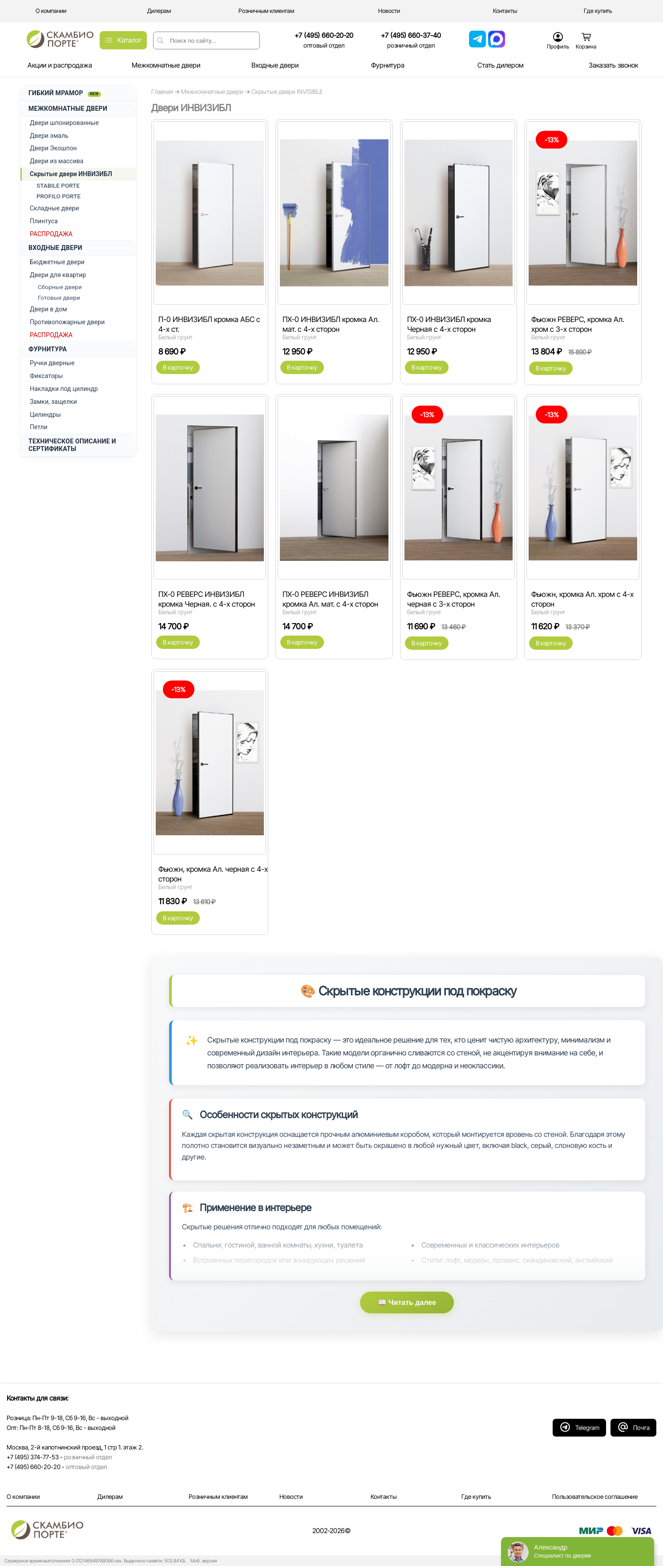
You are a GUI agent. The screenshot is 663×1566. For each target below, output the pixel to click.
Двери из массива (56, 161)
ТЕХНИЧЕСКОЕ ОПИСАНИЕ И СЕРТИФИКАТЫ (72, 445)
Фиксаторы (46, 375)
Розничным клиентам (218, 1496)
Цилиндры (45, 414)
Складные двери (54, 208)
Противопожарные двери (67, 322)
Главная (162, 91)
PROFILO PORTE (58, 196)
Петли (39, 427)
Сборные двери (60, 286)
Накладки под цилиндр (64, 388)
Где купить (476, 1496)
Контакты (384, 1496)
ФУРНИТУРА (47, 349)
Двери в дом (48, 309)
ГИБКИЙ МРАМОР (64, 93)
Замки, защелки (53, 401)
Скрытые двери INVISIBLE (287, 91)
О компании (23, 1496)
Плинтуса (44, 221)
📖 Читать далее (407, 1302)
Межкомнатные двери (212, 91)
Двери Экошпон (53, 148)
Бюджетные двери (57, 262)
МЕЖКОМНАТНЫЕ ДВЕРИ (67, 108)
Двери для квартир (58, 274)
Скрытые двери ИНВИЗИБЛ (71, 173)
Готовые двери (59, 297)
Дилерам (110, 1496)
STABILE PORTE (58, 185)
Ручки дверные (52, 362)
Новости (291, 1496)
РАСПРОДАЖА (51, 234)
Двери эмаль (49, 135)
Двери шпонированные (64, 122)
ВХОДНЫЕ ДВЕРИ (55, 247)
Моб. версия (202, 1561)
